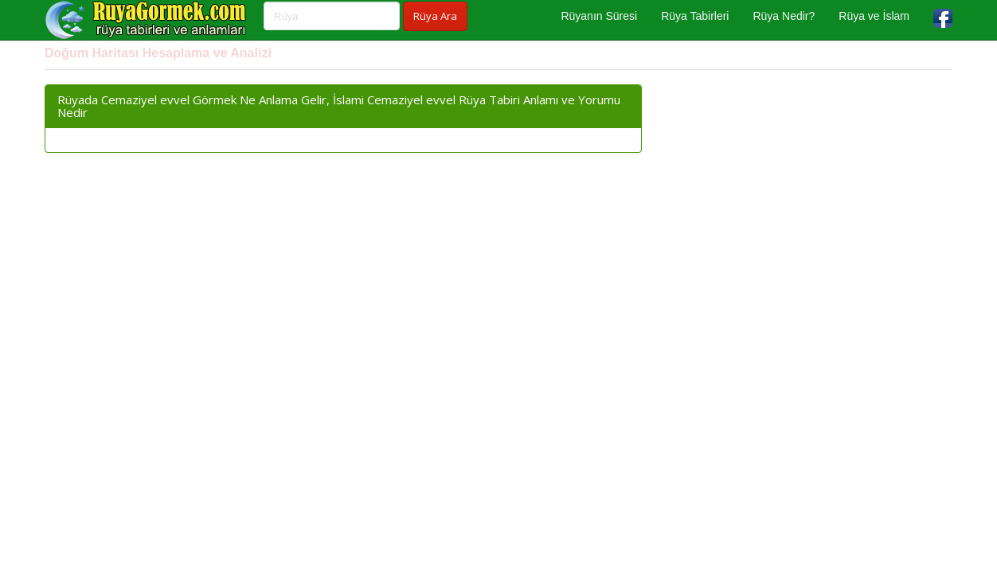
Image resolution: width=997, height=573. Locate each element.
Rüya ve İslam (874, 16)
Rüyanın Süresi (599, 16)
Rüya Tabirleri (695, 16)
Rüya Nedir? (784, 16)
